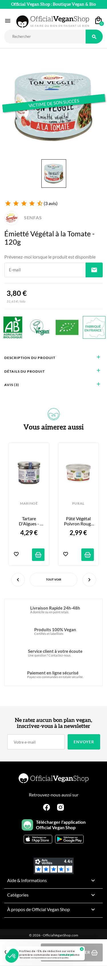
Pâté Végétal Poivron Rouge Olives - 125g (79, 521)
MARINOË (29, 503)
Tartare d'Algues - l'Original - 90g (29, 521)
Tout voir (53, 579)
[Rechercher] (45, 37)
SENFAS (23, 217)
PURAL (78, 503)
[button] (12, 956)
